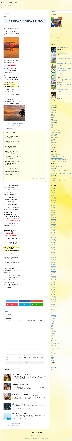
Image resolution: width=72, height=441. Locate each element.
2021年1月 (53, 296)
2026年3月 (53, 192)
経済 (52, 144)
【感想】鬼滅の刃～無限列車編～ (58, 166)
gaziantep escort (54, 171)
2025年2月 (53, 214)
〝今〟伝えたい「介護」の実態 (64, 58)
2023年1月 (53, 256)
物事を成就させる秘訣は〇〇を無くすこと (22, 384)
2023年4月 (53, 250)
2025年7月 (53, 205)
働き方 (52, 145)
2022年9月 (53, 262)
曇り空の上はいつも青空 (9, 2)
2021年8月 (53, 284)
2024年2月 (53, 234)
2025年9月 (53, 202)
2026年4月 (53, 190)
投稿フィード (54, 367)
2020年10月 (53, 301)
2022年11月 (53, 259)
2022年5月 (53, 269)
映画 (52, 115)
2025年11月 (53, 198)
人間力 (52, 127)
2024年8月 (53, 224)
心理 (52, 147)
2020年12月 (53, 297)
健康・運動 (53, 120)
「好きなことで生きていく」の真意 (59, 170)
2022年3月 (53, 272)
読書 (52, 119)
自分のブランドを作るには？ (19, 404)
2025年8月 (53, 203)
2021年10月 (53, 281)
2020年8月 (53, 304)
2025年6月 (53, 207)
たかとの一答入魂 (55, 137)
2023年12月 (53, 237)
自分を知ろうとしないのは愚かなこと (59, 156)
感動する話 (53, 105)
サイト (7, 351)
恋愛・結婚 (53, 135)
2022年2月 (53, 274)
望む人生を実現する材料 (13, 425)
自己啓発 (53, 107)
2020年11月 (53, 299)
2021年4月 (53, 291)
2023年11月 (53, 239)
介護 (52, 114)
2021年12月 (53, 277)
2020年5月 (53, 309)
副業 (52, 124)
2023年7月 (53, 245)
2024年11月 (53, 219)
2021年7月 (53, 286)
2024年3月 (53, 232)
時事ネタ (53, 122)
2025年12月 (53, 197)
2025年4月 (53, 210)
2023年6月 (53, 247)
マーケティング (54, 130)
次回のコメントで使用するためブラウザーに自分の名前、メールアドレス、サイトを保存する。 (24, 358)
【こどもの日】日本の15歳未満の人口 (59, 159)
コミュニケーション (55, 132)
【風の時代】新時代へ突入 (63, 47)
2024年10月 (53, 220)
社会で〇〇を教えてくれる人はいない (21, 374)
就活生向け (53, 104)
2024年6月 (53, 227)
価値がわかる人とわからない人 (64, 63)
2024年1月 (53, 235)
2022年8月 (53, 264)
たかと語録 (53, 142)
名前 (7, 341)
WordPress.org (54, 370)
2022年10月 (53, 261)
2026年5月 (53, 188)
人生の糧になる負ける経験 (13, 423)
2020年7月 (53, 306)
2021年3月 (53, 292)
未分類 (52, 149)
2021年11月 (53, 279)
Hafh (17, 270)
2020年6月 (53, 308)
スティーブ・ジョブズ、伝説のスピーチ (22, 394)
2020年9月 (53, 302)
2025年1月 (53, 215)
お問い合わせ (5, 8)
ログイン (53, 365)
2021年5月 (53, 289)
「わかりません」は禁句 (56, 158)
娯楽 (52, 125)
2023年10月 (53, 240)
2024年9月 (53, 222)
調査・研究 (53, 134)
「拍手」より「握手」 (56, 154)
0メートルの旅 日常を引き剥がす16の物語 (15, 123)
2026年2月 (53, 193)
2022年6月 (53, 267)
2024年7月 (53, 225)
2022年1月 (53, 276)
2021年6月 (53, 287)
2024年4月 (53, 230)
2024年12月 (53, 217)
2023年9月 (53, 242)
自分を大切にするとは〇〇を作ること (59, 161)
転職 (52, 117)
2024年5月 (53, 229)
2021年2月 (53, 294)
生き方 (6, 311)
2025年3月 (53, 212)
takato (9, 314)
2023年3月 (53, 252)
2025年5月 (53, 209)
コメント (8, 323)
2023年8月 (53, 244)
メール (7, 346)
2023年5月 (53, 249)
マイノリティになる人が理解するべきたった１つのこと (26, 413)
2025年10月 (53, 200)
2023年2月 (53, 254)
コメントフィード (55, 369)
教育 (52, 139)
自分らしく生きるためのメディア (36, 435)
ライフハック (54, 129)
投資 (52, 109)
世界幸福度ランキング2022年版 (64, 84)
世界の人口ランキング (62, 53)
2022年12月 (53, 257)
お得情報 (53, 110)
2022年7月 (53, 266)
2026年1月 (53, 195)
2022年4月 (53, 271)
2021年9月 (53, 282)
